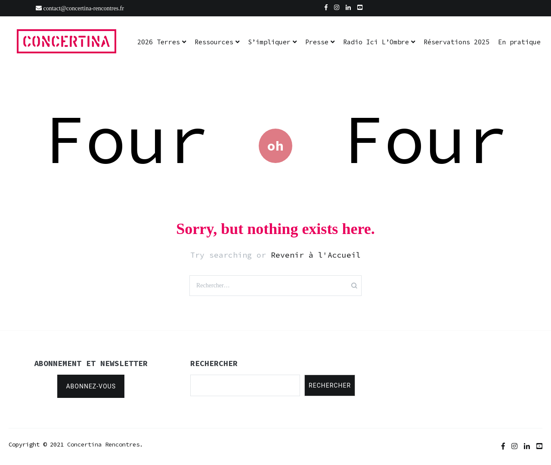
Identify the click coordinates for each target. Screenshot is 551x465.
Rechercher (330, 385)
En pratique (519, 42)
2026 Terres (158, 42)
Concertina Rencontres (103, 444)
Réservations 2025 (456, 42)
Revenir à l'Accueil (316, 255)
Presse (316, 42)
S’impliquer (269, 42)
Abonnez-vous (91, 386)
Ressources (214, 42)
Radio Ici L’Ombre (376, 42)
